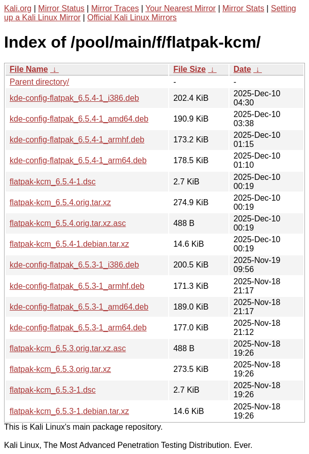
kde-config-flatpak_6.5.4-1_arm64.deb (78, 160)
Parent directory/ (39, 82)
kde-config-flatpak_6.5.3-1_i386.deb (74, 264)
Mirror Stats (243, 8)
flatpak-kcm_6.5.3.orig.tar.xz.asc (68, 348)
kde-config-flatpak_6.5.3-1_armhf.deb (77, 286)
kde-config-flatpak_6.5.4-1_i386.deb (74, 98)
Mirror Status (61, 8)
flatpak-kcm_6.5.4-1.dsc (53, 181)
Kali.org (17, 8)
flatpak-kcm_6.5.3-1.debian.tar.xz (69, 411)
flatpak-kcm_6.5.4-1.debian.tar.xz (69, 244)
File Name (29, 69)
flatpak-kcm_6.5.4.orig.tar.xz (60, 202)
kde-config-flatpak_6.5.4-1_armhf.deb (77, 139)
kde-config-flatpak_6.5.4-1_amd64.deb (79, 119)
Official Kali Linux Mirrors (132, 17)
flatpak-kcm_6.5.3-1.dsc (53, 390)
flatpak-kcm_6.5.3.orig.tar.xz (60, 369)
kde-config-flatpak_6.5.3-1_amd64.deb (79, 306)
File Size (189, 69)
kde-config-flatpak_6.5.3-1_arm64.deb (78, 327)
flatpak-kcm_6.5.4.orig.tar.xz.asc (68, 223)
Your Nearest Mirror (180, 8)
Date (242, 69)
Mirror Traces (115, 8)
